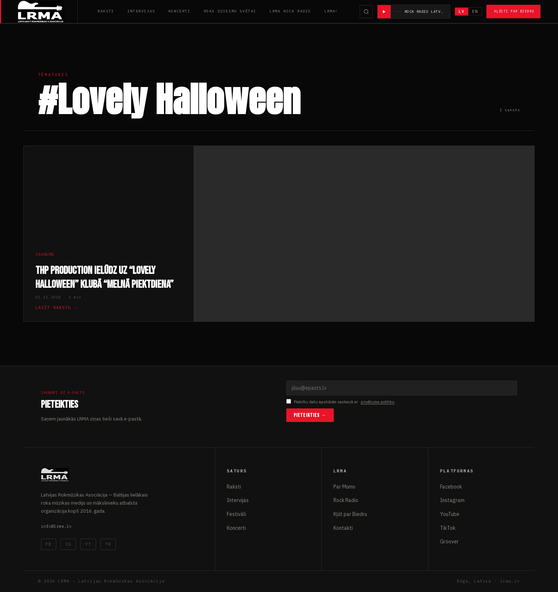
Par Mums (344, 486)
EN (475, 11)
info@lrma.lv (56, 526)
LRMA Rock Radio (290, 11)
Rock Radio (345, 500)
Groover (449, 541)
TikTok (447, 528)
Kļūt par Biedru (350, 514)
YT (88, 544)
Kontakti (343, 528)
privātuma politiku (377, 401)
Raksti (106, 11)
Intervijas (141, 11)
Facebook (451, 486)
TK (108, 544)
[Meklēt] (366, 11)
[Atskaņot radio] (384, 11)
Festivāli (236, 514)
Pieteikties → (310, 415)
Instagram (452, 500)
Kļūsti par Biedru (514, 11)
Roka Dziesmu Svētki (230, 11)
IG (68, 544)
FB (48, 544)
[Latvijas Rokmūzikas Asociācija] (48, 11)
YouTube (449, 514)
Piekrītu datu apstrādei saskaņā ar (340, 402)
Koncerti (179, 11)
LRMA (329, 11)
